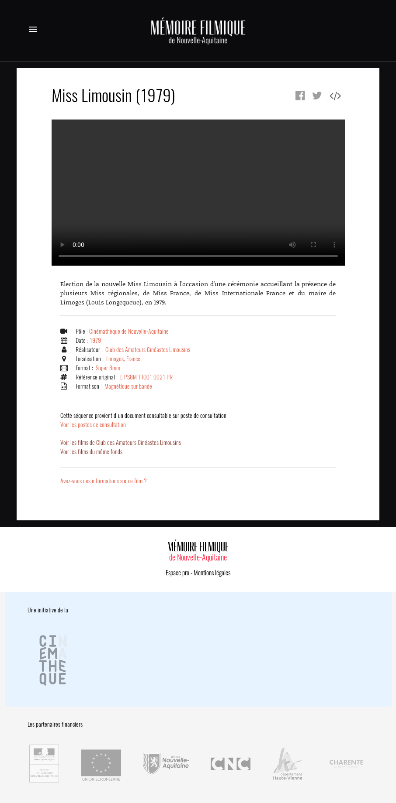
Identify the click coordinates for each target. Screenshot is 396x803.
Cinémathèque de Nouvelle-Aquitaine (129, 331)
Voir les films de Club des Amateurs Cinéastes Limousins (120, 442)
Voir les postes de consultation (143, 420)
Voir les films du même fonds (91, 452)
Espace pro (177, 572)
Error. (198, 193)
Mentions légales (212, 572)
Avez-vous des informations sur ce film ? (103, 481)
